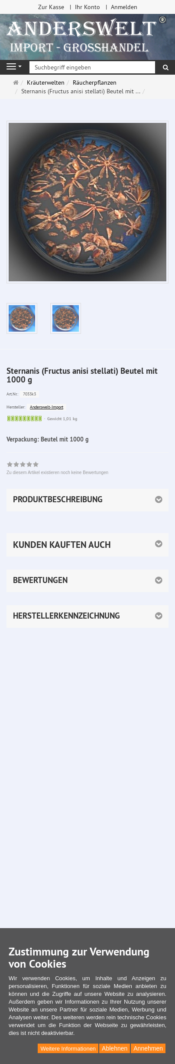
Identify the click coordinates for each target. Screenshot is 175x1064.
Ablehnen (114, 1048)
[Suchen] (165, 67)
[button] (87, 545)
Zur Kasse (51, 7)
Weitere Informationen (68, 1048)
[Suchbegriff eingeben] (92, 67)
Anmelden (124, 7)
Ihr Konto (87, 7)
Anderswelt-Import (46, 407)
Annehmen (148, 1048)
